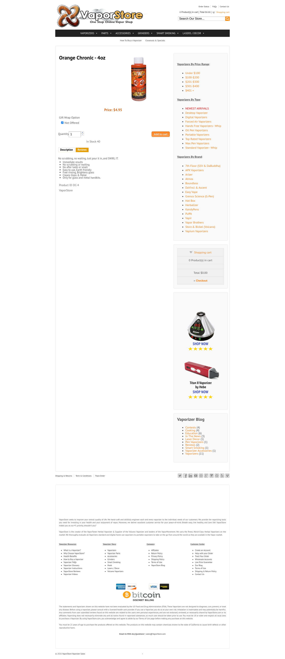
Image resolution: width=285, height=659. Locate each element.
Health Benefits (70, 556)
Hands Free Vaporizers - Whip (203, 126)
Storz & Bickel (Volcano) (200, 227)
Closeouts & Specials (155, 40)
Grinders (111, 559)
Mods (109, 565)
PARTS (104, 33)
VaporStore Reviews (72, 571)
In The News (193, 436)
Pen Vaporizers (194, 442)
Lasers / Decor (113, 568)
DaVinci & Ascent (196, 187)
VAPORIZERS (87, 33)
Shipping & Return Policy (205, 571)
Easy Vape (191, 192)
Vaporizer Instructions (73, 568)
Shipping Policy (157, 559)
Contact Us (224, 6)
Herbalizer (191, 205)
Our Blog (199, 565)
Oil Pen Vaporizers (196, 130)
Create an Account (202, 550)
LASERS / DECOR (192, 33)
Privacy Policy (157, 556)
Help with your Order (204, 553)
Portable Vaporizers (197, 134)
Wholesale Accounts (203, 559)
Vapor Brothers (194, 222)
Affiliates (155, 550)
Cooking (190, 430)
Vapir (188, 218)
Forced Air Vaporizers (198, 121)
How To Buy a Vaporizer (131, 40)
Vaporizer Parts (113, 553)
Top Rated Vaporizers (198, 139)
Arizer (189, 174)
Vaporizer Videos (71, 574)
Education (191, 433)
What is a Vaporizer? (72, 550)
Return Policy (156, 553)
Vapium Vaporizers (196, 231)
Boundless (191, 183)
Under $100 (192, 73)
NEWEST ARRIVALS (197, 108)
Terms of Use (156, 562)
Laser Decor (192, 439)
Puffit (188, 213)
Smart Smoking (194, 447)
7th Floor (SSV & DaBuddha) (202, 166)
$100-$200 (192, 77)
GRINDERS (143, 33)
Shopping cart (222, 12)
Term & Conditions (84, 476)
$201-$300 (192, 82)
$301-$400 (192, 86)
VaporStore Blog (158, 565)
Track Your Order (202, 556)
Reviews (82, 149)
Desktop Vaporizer (196, 113)
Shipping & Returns (63, 476)
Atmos (189, 179)
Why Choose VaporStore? (74, 553)
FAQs (214, 6)
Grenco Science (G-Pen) (199, 196)
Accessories (112, 556)
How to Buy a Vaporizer (73, 559)
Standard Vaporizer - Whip (201, 147)
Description (66, 149)
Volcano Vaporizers (115, 571)
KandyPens (192, 209)
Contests (190, 427)
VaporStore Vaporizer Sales (73, 653)
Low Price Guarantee (203, 562)
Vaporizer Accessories (198, 450)
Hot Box (190, 200)
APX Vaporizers (194, 170)
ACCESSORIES (123, 33)
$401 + (189, 90)
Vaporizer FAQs (70, 562)
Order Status (203, 6)
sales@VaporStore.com (156, 634)
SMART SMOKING (165, 33)
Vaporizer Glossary (71, 565)
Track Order (100, 476)
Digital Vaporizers (196, 117)
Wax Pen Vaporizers (197, 143)
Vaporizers (191, 453)
